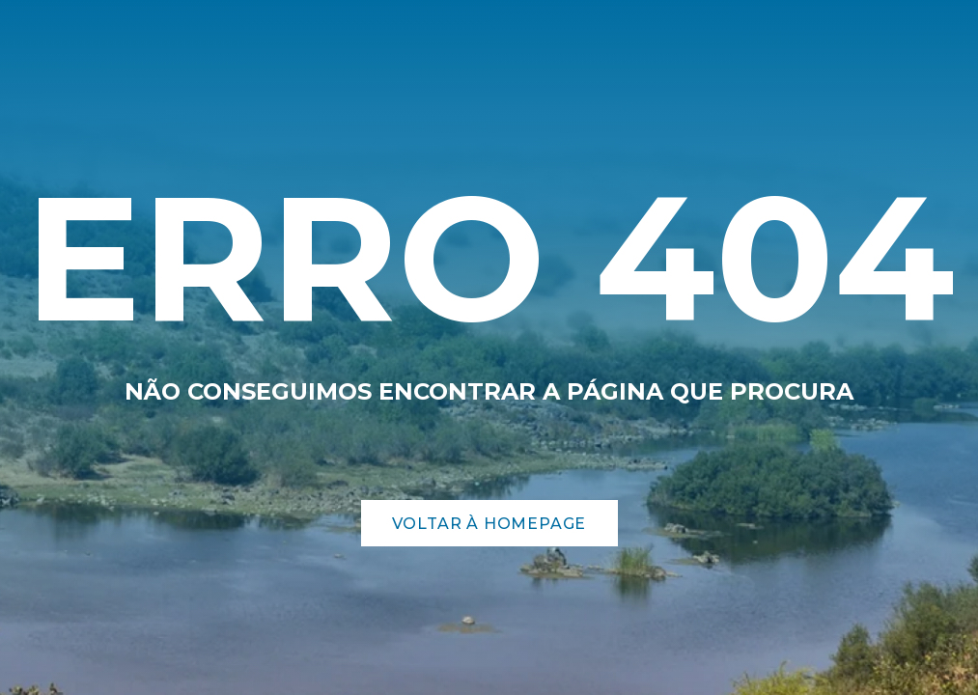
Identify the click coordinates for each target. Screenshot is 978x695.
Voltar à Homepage (489, 523)
